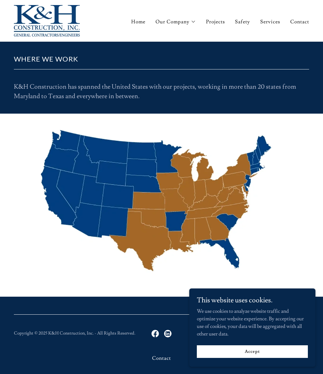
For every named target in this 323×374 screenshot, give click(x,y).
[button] (176, 22)
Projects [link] (215, 22)
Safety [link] (242, 22)
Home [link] (138, 22)
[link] (47, 19)
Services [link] (270, 22)
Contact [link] (299, 22)
